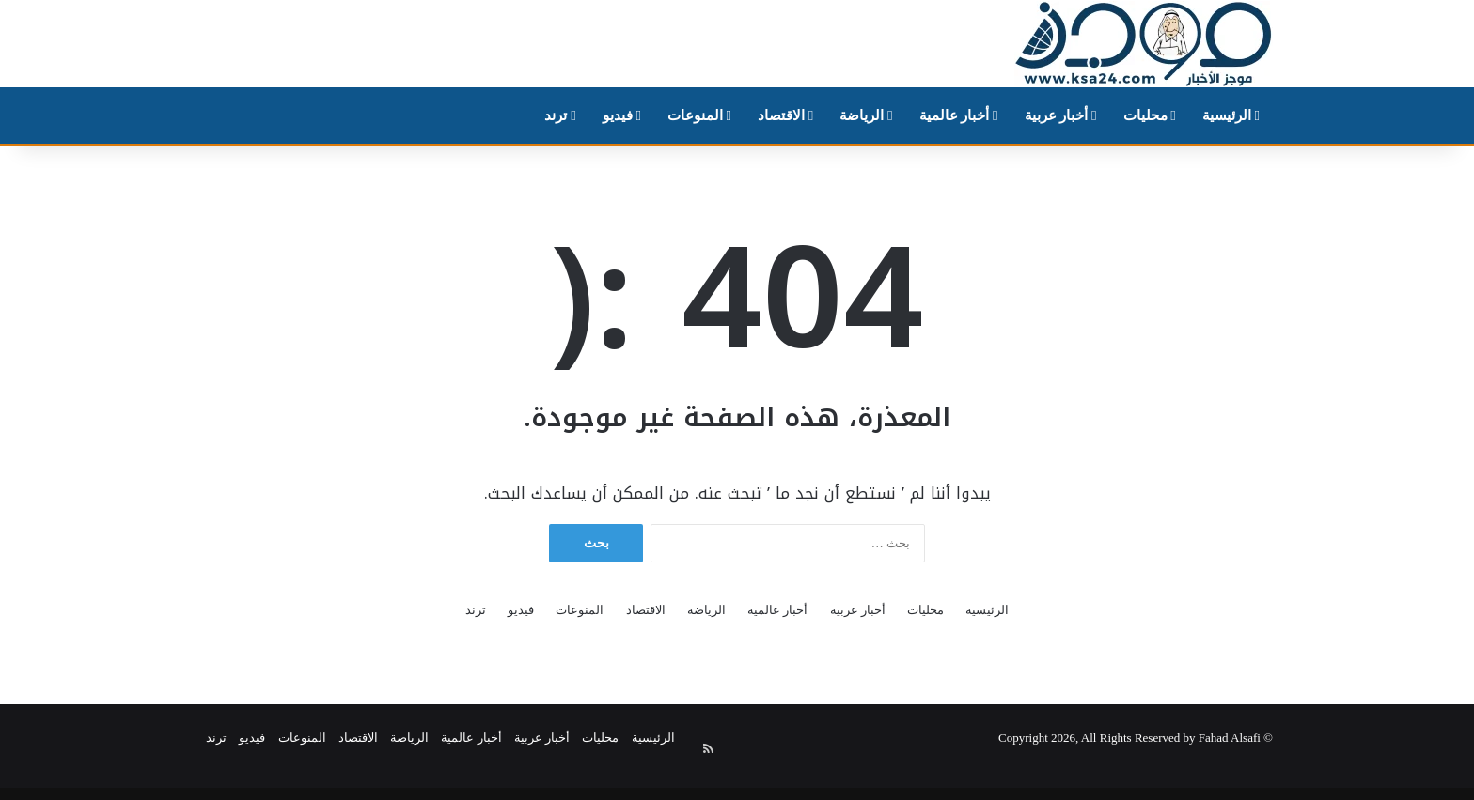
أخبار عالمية (958, 115)
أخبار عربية (1061, 115)
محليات (1149, 115)
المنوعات (699, 115)
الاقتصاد (785, 115)
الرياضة (865, 115)
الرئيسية (1231, 115)
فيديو (622, 115)
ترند (559, 115)
